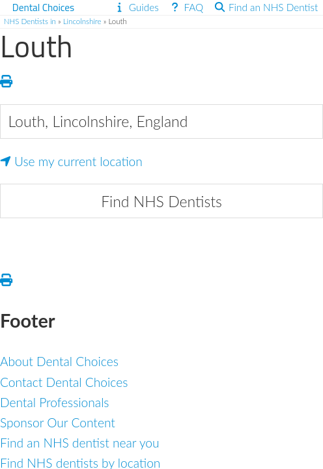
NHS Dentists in (30, 21)
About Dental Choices (59, 361)
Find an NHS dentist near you (80, 442)
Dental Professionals (54, 402)
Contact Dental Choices (64, 382)
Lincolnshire (82, 21)
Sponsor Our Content (57, 422)
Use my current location (71, 161)
